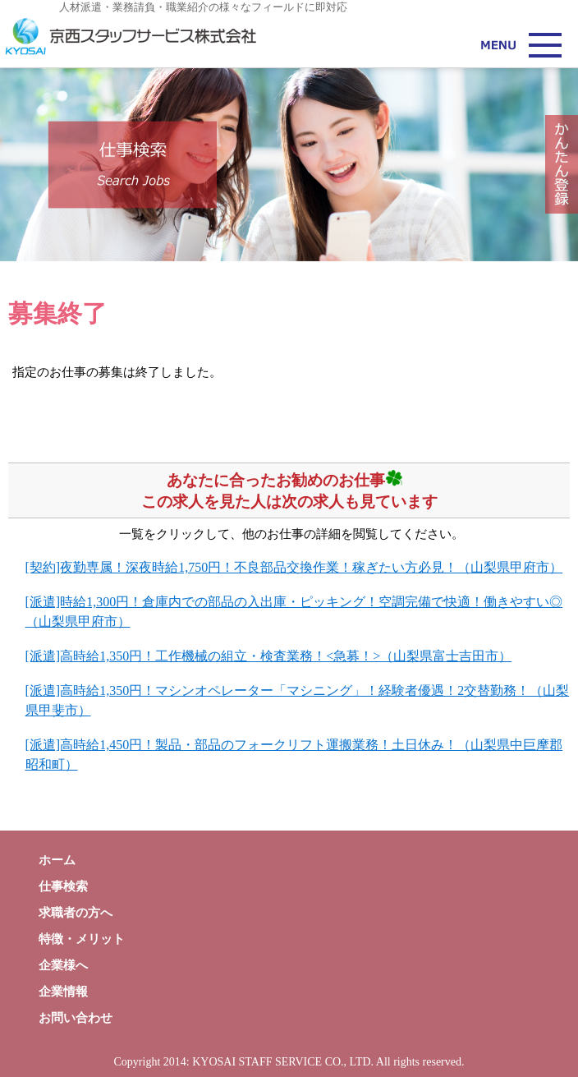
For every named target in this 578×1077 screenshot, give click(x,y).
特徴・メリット (82, 939)
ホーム (57, 860)
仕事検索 (63, 886)
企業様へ (63, 965)
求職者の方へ (75, 912)
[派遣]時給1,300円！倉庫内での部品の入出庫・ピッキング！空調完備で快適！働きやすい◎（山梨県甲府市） (294, 611)
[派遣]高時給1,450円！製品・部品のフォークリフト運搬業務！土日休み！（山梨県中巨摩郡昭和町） (294, 754)
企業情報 (63, 991)
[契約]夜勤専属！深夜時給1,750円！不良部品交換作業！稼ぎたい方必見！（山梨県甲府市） (294, 567)
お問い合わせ (75, 1017)
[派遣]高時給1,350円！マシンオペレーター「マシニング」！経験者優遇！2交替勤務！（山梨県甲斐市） (297, 700)
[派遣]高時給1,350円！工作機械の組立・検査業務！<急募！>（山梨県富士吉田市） (268, 656)
